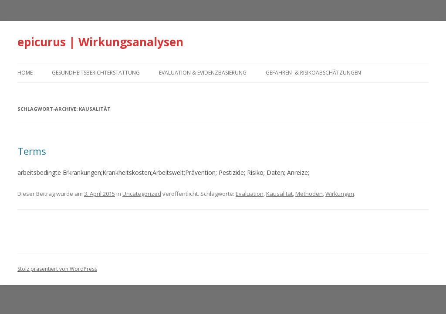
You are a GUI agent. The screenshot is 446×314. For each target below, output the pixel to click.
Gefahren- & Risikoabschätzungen (313, 72)
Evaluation (250, 194)
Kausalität (279, 194)
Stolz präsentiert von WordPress (57, 269)
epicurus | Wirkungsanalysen (100, 42)
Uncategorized (141, 194)
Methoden (309, 194)
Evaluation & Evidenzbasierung (203, 72)
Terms (31, 150)
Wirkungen (339, 194)
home (25, 72)
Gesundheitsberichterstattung (96, 72)
